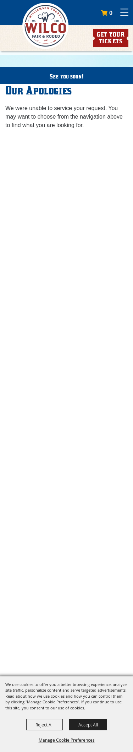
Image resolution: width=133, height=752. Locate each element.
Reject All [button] (44, 725)
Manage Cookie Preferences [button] (67, 740)
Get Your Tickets (110, 38)
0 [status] (110, 13)
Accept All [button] (88, 725)
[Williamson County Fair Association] (45, 25)
